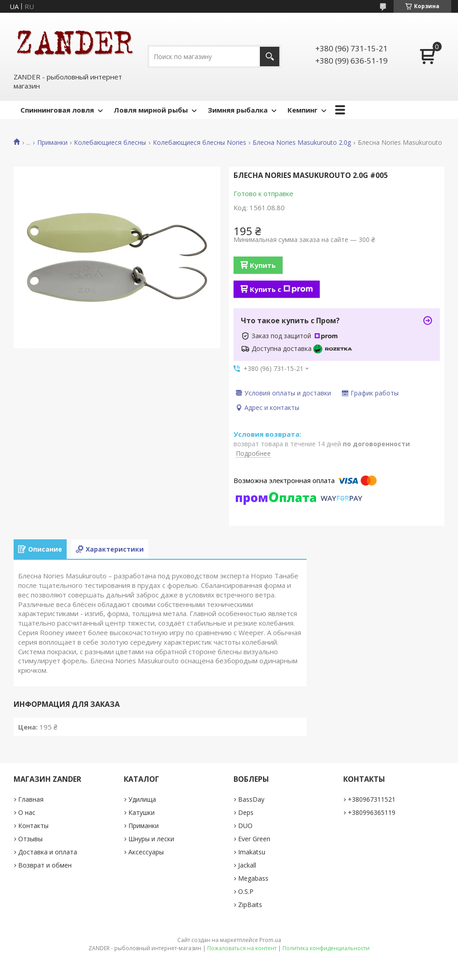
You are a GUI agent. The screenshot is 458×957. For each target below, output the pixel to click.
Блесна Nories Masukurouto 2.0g (302, 142)
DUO (245, 825)
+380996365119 (371, 812)
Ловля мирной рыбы (151, 109)
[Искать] (269, 56)
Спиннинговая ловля (57, 109)
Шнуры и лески (151, 838)
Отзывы (30, 838)
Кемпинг (302, 109)
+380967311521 (371, 799)
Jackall (247, 865)
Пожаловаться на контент (242, 948)
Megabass (253, 878)
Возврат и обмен (45, 865)
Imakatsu (251, 852)
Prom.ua (270, 940)
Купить (263, 265)
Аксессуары (146, 852)
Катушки (141, 812)
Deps (245, 812)
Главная (31, 799)
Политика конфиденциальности (326, 948)
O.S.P (245, 891)
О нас (26, 812)
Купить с (281, 289)
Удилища (142, 799)
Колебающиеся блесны (110, 142)
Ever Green (254, 838)
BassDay (251, 799)
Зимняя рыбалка (238, 109)
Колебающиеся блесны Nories (199, 142)
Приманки (52, 142)
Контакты (33, 825)
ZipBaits (250, 904)
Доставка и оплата (47, 852)
